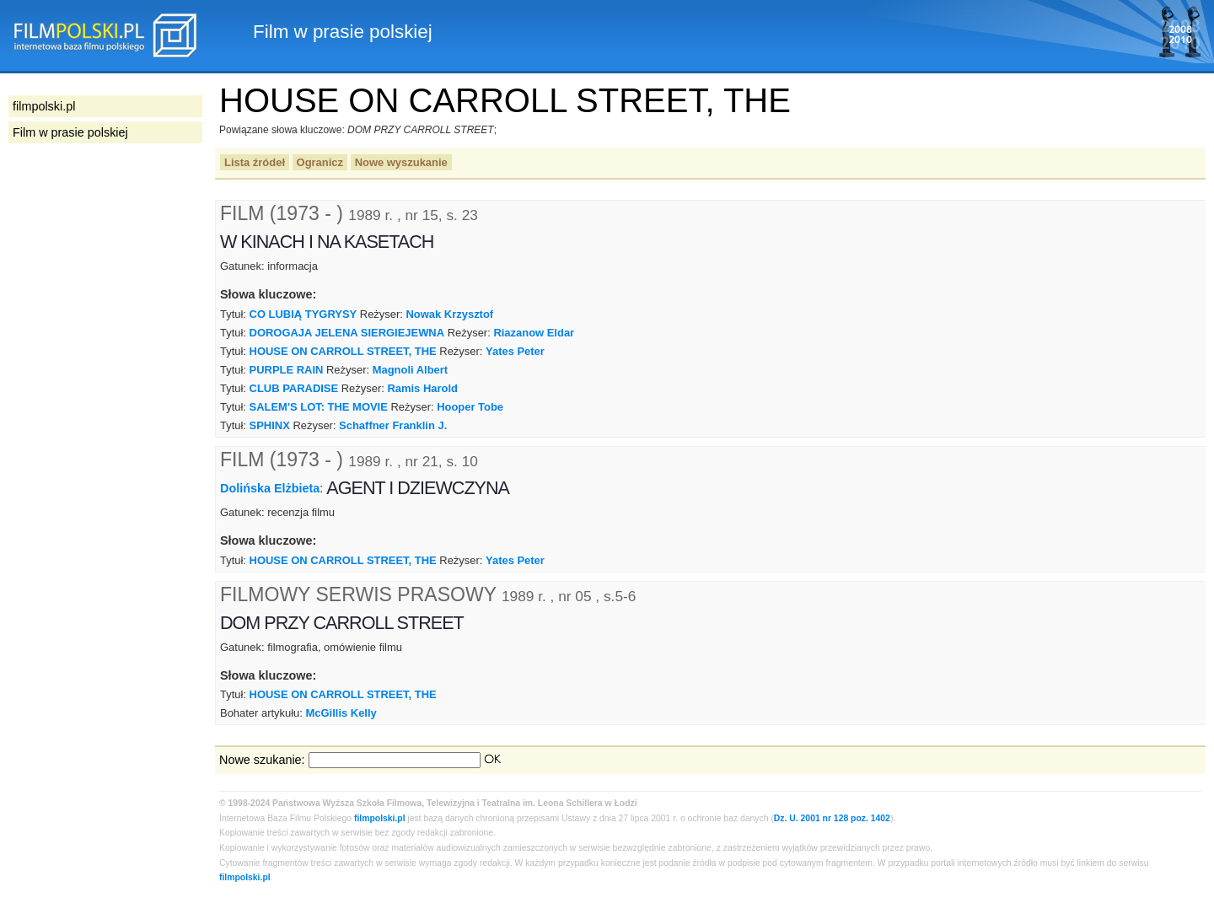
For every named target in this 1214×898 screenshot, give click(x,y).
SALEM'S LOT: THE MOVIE (319, 407)
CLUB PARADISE (294, 388)
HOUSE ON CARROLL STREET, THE (343, 351)
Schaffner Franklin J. (393, 425)
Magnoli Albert (410, 369)
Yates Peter (515, 351)
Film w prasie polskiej (70, 132)
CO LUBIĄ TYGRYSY (303, 314)
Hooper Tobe (470, 407)
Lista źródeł (254, 162)
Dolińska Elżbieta (270, 488)
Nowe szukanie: (262, 759)
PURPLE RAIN (287, 369)
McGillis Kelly (341, 713)
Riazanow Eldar (533, 332)
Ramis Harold (422, 388)
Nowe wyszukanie (401, 162)
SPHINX (270, 425)
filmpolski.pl (380, 818)
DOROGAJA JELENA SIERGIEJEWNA (347, 332)
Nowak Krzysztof (450, 314)
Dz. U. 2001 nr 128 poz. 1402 (832, 818)
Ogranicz (320, 162)
